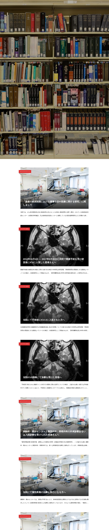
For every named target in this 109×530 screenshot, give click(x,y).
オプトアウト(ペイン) (25, 171)
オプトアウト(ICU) (24, 229)
